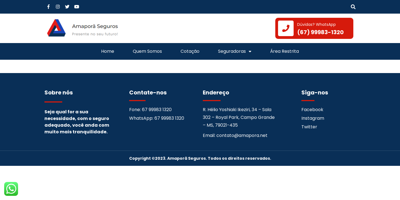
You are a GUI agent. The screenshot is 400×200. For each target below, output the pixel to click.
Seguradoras (234, 51)
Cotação (190, 51)
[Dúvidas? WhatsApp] (286, 28)
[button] (353, 7)
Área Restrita (284, 51)
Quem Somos (147, 51)
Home (107, 51)
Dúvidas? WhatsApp (316, 24)
